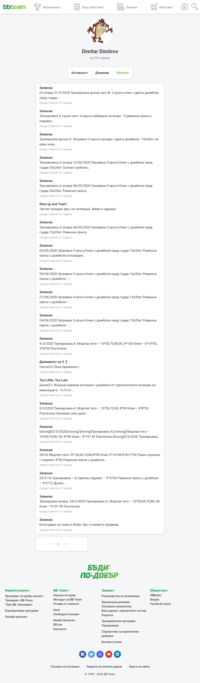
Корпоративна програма (21, 610)
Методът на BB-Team (67, 599)
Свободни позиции (66, 614)
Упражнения (110, 625)
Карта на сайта (139, 666)
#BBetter (156, 595)
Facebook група (160, 603)
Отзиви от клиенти (66, 603)
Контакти (59, 629)
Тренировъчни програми (118, 621)
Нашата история (64, 595)
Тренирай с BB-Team (19, 600)
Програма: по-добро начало (24, 596)
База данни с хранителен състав (124, 610)
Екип (56, 609)
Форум (154, 599)
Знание (107, 590)
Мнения (123, 73)
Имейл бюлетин (64, 620)
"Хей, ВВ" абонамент (19, 604)
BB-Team (60, 590)
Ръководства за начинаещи (121, 596)
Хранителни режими (116, 602)
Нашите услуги (16, 590)
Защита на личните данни (104, 666)
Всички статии (111, 642)
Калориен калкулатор (116, 606)
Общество (158, 590)
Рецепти (107, 615)
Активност (79, 73)
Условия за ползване (65, 666)
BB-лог (57, 624)
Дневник (102, 73)
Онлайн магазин (16, 616)
